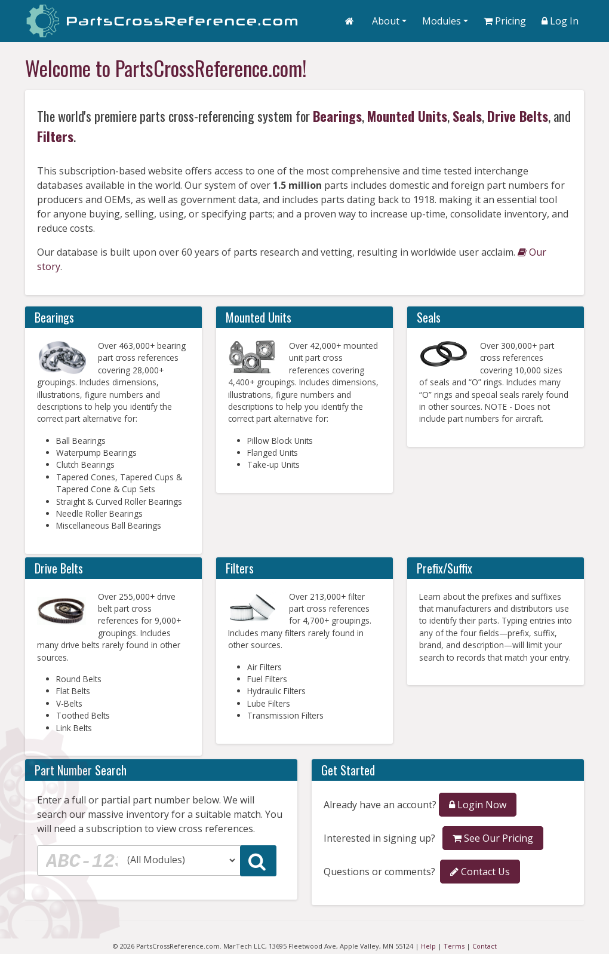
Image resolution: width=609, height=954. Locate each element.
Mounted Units (407, 115)
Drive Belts (517, 115)
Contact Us (480, 871)
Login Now (477, 804)
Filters (55, 136)
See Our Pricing (493, 838)
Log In (560, 20)
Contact (484, 945)
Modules (441, 20)
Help (428, 945)
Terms (454, 945)
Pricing (505, 20)
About (385, 20)
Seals (467, 115)
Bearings (337, 115)
